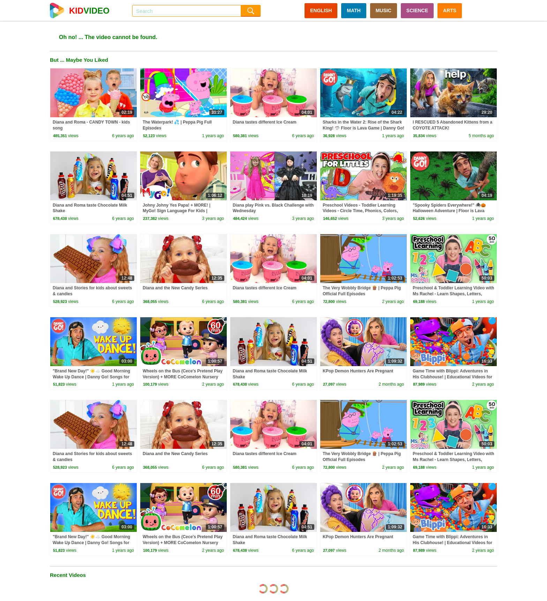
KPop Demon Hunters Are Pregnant (358, 371)
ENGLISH (321, 10)
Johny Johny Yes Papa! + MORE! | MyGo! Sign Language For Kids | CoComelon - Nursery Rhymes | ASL (179, 211)
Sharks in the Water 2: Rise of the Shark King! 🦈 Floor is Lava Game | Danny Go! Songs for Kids (363, 128)
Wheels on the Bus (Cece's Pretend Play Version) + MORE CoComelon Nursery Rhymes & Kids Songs (183, 377)
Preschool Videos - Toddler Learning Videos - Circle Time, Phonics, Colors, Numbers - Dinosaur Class (360, 211)
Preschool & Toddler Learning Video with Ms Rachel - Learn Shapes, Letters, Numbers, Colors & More (453, 293)
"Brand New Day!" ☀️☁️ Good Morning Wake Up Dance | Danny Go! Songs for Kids (91, 377)
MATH (353, 10)
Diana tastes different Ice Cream (265, 122)
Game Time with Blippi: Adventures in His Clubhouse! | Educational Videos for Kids (452, 377)
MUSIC (383, 10)
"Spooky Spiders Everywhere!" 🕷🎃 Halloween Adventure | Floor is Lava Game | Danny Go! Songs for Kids (449, 211)
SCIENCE (417, 10)
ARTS (449, 10)
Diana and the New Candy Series (175, 287)
